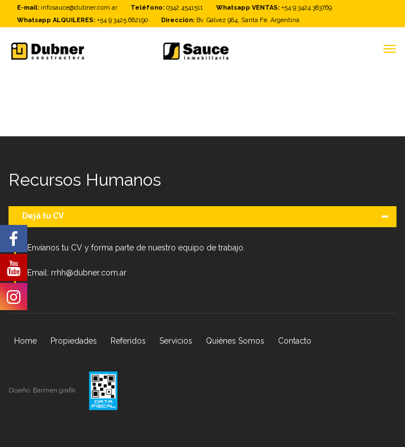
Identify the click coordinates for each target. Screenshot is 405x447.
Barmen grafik (55, 390)
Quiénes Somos (235, 340)
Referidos (128, 340)
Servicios (175, 340)
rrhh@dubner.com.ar (88, 272)
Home (25, 340)
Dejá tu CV (43, 215)
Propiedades (73, 340)
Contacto (294, 340)
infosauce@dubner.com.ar (79, 7)
